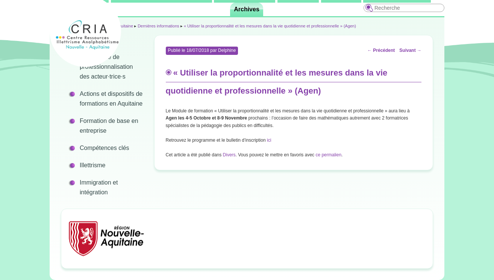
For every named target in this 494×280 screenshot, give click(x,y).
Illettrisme (92, 165)
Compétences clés (104, 148)
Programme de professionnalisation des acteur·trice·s (106, 67)
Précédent (381, 50)
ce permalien (328, 154)
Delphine (227, 50)
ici (269, 140)
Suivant (410, 50)
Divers (229, 154)
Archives (246, 9)
